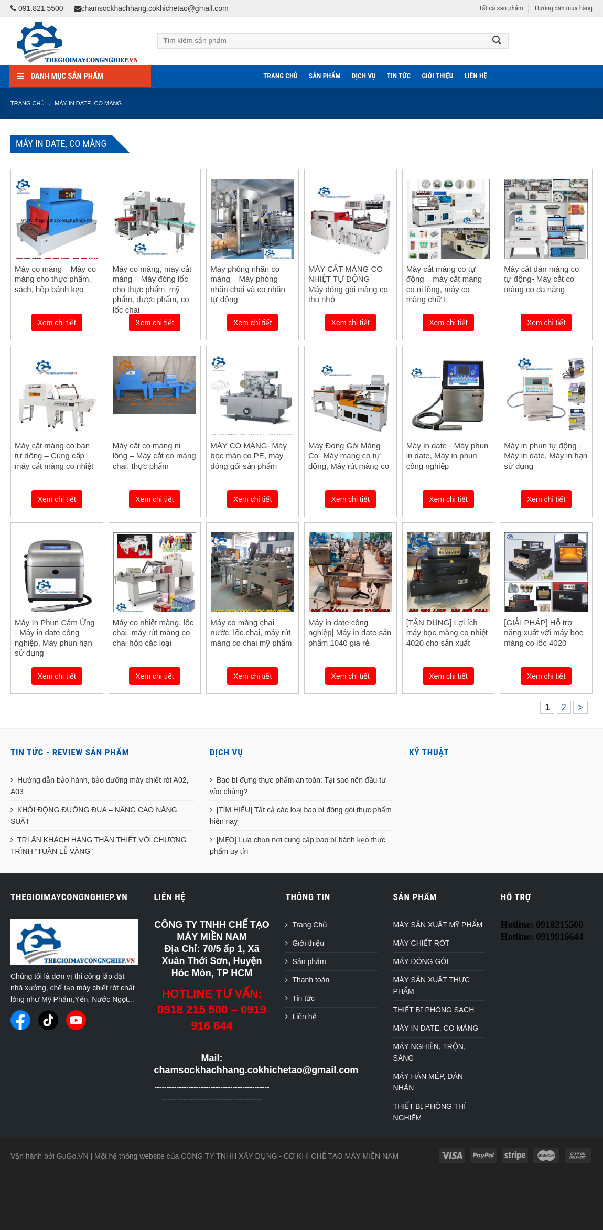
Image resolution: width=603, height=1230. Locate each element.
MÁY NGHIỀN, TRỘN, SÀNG (429, 1052)
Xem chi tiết (57, 322)
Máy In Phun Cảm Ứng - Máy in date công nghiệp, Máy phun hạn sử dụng (55, 638)
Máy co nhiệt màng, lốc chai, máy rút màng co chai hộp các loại (153, 632)
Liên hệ (476, 76)
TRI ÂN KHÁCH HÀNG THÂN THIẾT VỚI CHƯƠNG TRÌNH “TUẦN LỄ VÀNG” (98, 845)
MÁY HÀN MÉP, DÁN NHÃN (428, 1082)
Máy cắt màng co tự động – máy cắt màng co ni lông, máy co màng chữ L (444, 284)
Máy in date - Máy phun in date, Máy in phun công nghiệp (447, 455)
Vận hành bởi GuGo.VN (49, 1156)
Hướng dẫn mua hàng (564, 8)
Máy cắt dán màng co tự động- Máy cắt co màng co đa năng (541, 279)
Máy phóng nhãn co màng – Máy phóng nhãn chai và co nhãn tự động (247, 284)
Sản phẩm (325, 76)
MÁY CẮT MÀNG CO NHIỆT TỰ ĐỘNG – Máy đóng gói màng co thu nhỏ (348, 284)
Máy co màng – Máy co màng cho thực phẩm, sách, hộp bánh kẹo (55, 279)
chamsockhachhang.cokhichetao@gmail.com (151, 8)
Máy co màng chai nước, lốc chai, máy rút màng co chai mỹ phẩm (251, 632)
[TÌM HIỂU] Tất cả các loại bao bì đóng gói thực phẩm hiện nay (301, 816)
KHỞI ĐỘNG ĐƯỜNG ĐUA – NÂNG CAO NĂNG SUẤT (93, 816)
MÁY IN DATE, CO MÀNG (88, 103)
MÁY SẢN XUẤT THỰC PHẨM (431, 986)
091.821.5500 (36, 8)
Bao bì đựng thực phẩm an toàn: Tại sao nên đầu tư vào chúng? (298, 786)
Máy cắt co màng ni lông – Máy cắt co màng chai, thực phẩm (154, 455)
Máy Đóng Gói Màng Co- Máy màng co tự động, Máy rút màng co (348, 455)
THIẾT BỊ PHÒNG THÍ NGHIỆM (429, 1112)
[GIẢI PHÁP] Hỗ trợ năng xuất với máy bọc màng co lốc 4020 (543, 632)
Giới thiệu (437, 76)
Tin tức (399, 76)
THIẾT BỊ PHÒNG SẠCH (434, 1010)
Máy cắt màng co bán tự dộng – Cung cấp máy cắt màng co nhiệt (54, 455)
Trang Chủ (280, 76)
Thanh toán (310, 980)
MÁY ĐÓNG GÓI (421, 961)
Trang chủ (27, 103)
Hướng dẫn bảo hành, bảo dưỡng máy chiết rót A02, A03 (99, 786)
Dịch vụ (364, 76)
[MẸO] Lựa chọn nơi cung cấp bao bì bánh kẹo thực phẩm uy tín (297, 845)
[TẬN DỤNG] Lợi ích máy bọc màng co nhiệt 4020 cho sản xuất (447, 632)
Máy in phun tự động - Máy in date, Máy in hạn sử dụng (545, 455)
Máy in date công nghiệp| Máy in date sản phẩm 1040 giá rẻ (349, 632)
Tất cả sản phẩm (501, 8)
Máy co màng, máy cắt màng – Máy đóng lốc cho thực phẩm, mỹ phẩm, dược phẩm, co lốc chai (152, 289)
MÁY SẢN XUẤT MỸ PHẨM (438, 925)
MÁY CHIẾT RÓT (421, 943)
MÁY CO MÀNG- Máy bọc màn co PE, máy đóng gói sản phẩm (248, 455)
